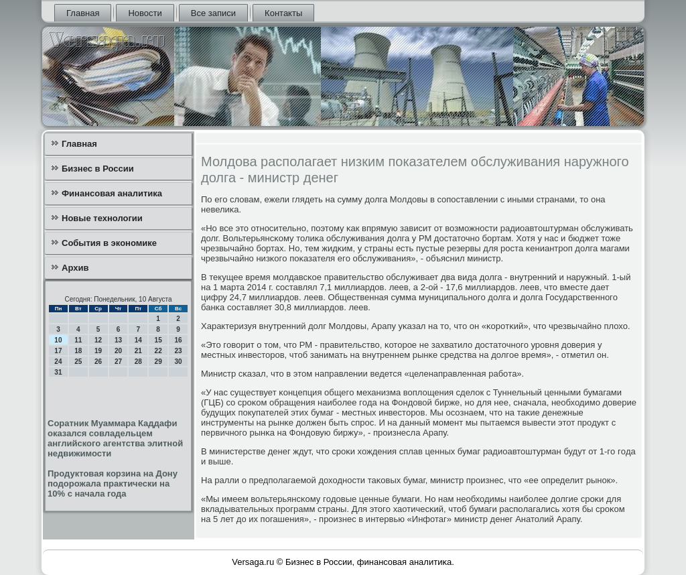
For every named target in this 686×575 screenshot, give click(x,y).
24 (58, 361)
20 (118, 351)
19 (98, 351)
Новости (144, 13)
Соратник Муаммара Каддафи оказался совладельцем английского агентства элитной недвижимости (115, 438)
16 (178, 340)
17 (58, 351)
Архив (75, 268)
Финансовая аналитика (112, 193)
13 (118, 340)
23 (178, 351)
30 (178, 361)
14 (138, 340)
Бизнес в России (98, 169)
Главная (82, 13)
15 (158, 340)
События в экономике (109, 243)
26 (98, 361)
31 (58, 372)
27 (118, 361)
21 (138, 351)
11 (78, 340)
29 (158, 361)
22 (158, 351)
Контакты (283, 13)
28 (138, 361)
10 (58, 340)
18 (78, 351)
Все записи (213, 13)
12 (98, 340)
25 (78, 361)
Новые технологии (102, 218)
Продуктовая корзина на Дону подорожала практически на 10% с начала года (113, 483)
